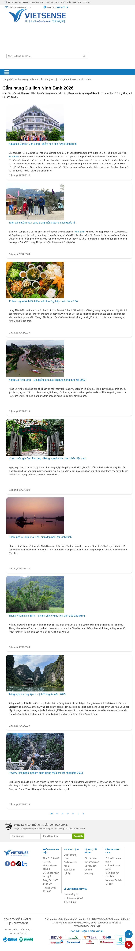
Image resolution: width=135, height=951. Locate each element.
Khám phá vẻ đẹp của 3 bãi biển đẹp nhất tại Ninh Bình (40, 537)
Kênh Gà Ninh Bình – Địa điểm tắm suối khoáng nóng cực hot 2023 (47, 379)
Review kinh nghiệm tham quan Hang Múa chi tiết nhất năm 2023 (46, 773)
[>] (78, 813)
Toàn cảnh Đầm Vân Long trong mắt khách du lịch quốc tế (42, 222)
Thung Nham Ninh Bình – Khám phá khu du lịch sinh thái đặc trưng (47, 615)
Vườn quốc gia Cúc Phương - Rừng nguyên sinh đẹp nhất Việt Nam (47, 458)
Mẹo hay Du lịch (113, 880)
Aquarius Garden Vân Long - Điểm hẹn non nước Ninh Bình (43, 143)
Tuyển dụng (70, 902)
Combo (88, 869)
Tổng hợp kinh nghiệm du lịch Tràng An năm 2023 (37, 694)
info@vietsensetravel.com (20, 7)
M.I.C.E (109, 884)
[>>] (83, 813)
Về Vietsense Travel (75, 889)
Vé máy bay (90, 866)
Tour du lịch (71, 849)
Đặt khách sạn (92, 862)
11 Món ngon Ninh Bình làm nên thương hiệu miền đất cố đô (43, 301)
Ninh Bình (14, 156)
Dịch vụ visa (91, 858)
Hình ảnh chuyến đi (73, 898)
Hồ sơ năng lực (71, 894)
